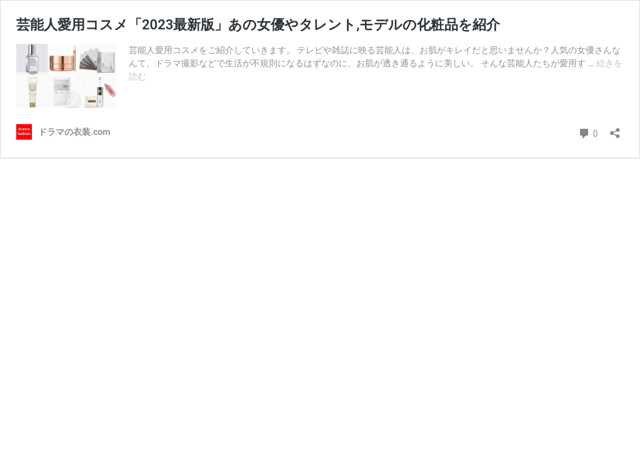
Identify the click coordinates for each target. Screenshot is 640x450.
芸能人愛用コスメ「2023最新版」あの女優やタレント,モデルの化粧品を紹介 (258, 24)
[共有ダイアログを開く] (615, 129)
